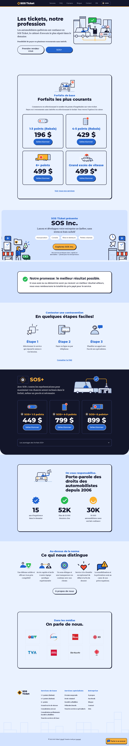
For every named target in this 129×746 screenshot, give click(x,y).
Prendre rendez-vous (30, 49)
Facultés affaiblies (71, 702)
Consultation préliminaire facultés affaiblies (50, 713)
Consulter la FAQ (64, 360)
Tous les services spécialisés (75, 709)
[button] (65, 442)
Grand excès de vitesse (49, 705)
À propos (70, 3)
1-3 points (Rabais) (48, 695)
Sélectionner (43, 143)
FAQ (61, 3)
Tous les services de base (50, 718)
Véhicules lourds (70, 705)
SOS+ (107, 3)
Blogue (79, 3)
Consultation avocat (48, 709)
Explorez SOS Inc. (64, 247)
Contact (89, 3)
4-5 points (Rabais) (48, 699)
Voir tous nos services (64, 192)
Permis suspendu (71, 695)
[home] (25, 2)
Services (52, 3)
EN (97, 3)
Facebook (91, 699)
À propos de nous (64, 591)
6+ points (44, 702)
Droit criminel (70, 699)
